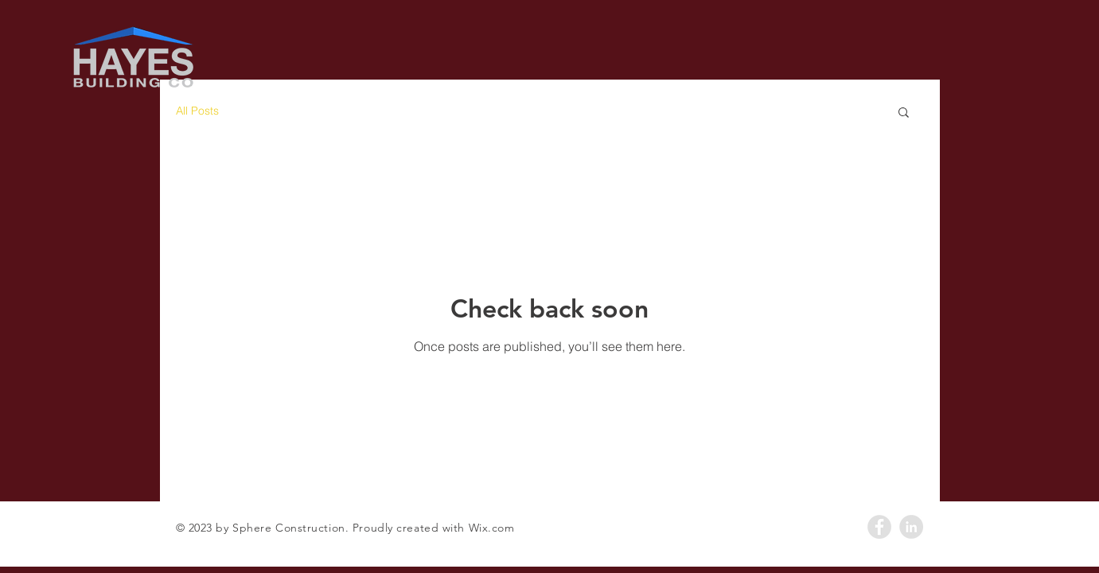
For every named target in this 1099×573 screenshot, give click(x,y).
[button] (903, 113)
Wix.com (492, 527)
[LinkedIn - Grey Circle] (911, 527)
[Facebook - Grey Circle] (879, 527)
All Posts (197, 110)
